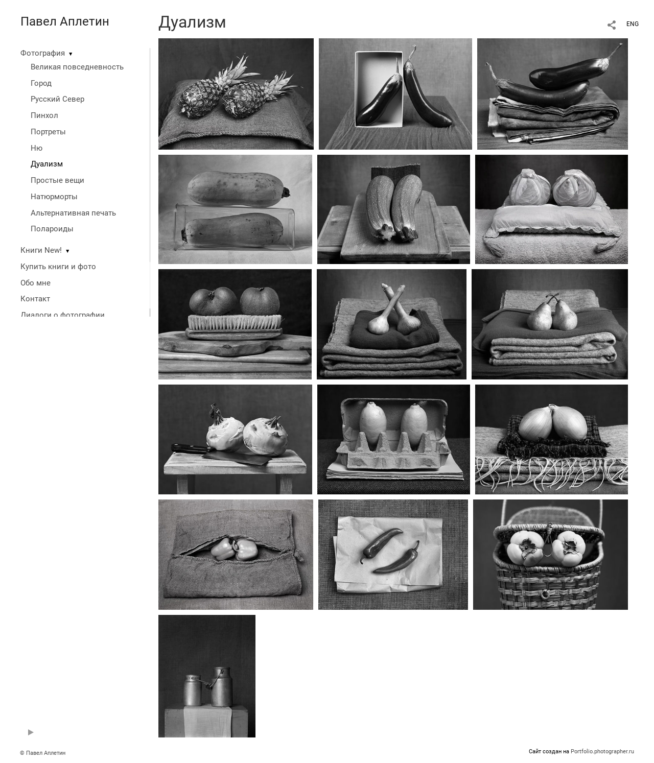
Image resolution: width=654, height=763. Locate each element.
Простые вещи (57, 180)
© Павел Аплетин (42, 753)
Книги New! (41, 250)
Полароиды (52, 228)
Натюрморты (54, 196)
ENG (632, 24)
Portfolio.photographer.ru (602, 751)
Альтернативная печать (73, 213)
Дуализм (47, 164)
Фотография (42, 53)
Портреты (48, 131)
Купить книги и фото (58, 266)
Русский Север (57, 99)
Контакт (35, 298)
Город (41, 83)
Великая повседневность (77, 66)
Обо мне (35, 283)
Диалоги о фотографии (62, 315)
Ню (36, 148)
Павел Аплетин (64, 21)
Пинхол (44, 115)
